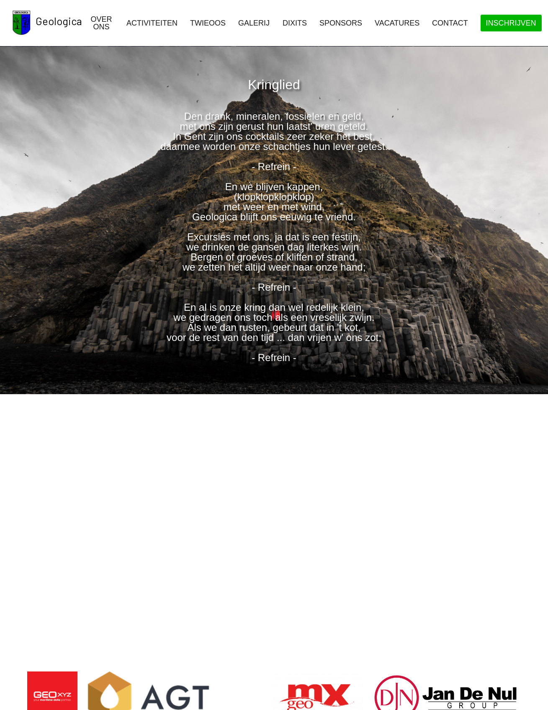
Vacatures (397, 23)
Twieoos (208, 23)
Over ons (101, 23)
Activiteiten (152, 23)
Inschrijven (511, 23)
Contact (450, 23)
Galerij (254, 23)
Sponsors (340, 23)
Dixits (295, 23)
